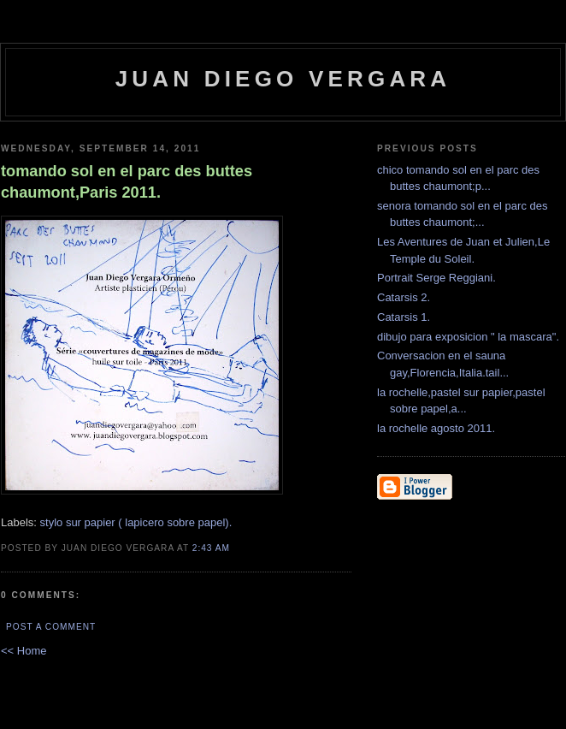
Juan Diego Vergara (283, 79)
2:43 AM (211, 548)
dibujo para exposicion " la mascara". (468, 336)
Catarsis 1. (403, 317)
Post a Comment (51, 626)
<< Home (23, 650)
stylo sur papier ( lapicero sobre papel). (136, 522)
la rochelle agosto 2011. (436, 428)
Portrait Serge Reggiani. (436, 277)
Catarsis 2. (403, 297)
